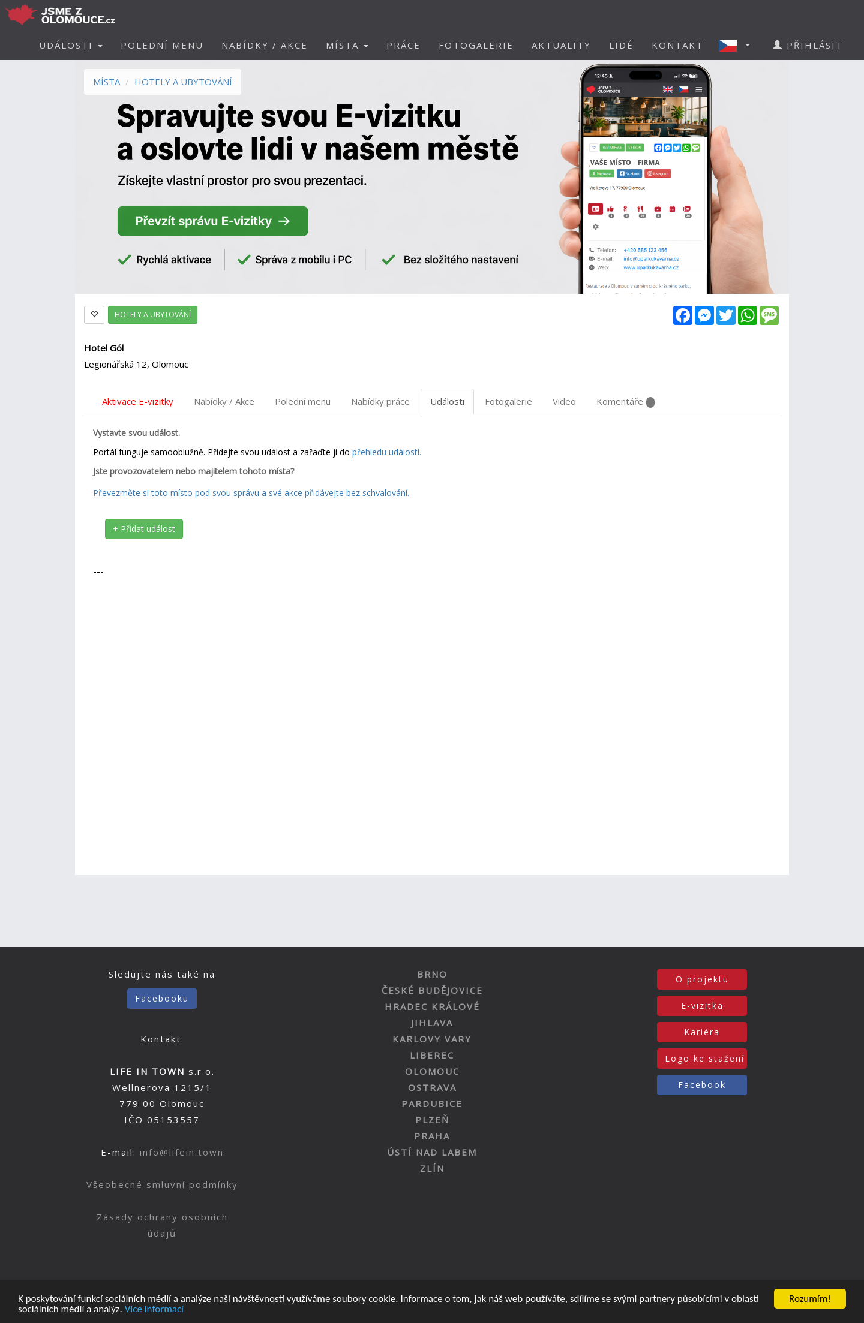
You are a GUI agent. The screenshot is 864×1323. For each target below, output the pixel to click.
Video (564, 401)
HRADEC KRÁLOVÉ (432, 1006)
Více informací (154, 1310)
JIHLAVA (432, 1023)
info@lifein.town (182, 1152)
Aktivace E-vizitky (137, 401)
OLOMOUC (432, 1071)
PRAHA (432, 1136)
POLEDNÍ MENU (162, 45)
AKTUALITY (561, 45)
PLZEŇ (432, 1120)
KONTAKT (677, 45)
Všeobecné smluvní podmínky (162, 1184)
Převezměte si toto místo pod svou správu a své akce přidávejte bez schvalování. (251, 492)
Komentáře (625, 401)
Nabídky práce (380, 401)
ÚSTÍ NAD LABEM (432, 1152)
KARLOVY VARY (432, 1039)
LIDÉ (621, 45)
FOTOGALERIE (476, 45)
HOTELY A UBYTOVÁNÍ (183, 82)
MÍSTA (106, 82)
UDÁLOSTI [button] (71, 45)
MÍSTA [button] (347, 45)
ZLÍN (432, 1168)
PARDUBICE (432, 1103)
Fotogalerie (508, 401)
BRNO (432, 974)
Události (447, 401)
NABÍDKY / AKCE (264, 45)
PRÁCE (403, 45)
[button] (738, 45)
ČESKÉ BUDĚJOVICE (432, 990)
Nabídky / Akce (224, 401)
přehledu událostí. (386, 452)
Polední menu (303, 401)
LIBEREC (432, 1055)
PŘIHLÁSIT (808, 45)
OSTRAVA (432, 1087)
